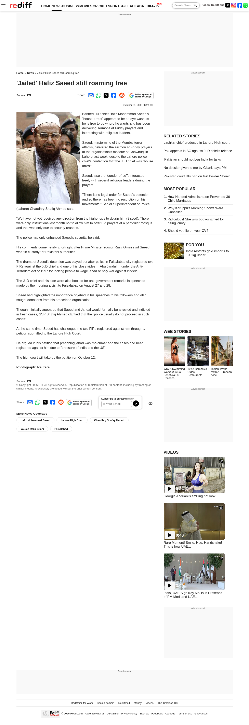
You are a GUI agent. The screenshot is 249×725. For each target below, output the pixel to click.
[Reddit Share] (121, 95)
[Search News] (194, 5)
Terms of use (184, 713)
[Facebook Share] (113, 95)
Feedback (157, 713)
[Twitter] (228, 5)
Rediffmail (124, 703)
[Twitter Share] (105, 95)
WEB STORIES (177, 331)
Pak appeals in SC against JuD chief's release (198, 151)
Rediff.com (76, 713)
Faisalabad (61, 428)
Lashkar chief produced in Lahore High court (197, 142)
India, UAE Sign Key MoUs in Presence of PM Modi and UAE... (193, 595)
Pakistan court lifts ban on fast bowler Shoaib (197, 176)
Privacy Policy (129, 713)
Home (20, 72)
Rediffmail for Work (82, 703)
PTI (29, 95)
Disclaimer (113, 713)
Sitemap (144, 713)
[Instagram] (234, 5)
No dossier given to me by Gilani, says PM (195, 167)
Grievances (201, 713)
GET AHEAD (132, 6)
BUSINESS (70, 6)
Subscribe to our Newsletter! (117, 398)
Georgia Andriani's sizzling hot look (189, 496)
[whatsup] (246, 5)
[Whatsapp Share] (98, 95)
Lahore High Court (72, 420)
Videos (150, 703)
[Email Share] (90, 95)
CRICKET (100, 6)
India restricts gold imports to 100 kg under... (207, 253)
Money (138, 703)
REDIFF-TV (150, 6)
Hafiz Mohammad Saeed (35, 420)
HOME (46, 6)
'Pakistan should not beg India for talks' (193, 159)
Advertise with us (94, 713)
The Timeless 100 (168, 703)
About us (170, 713)
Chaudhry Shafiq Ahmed (109, 420)
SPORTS (115, 6)
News (30, 72)
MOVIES (85, 6)
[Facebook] (240, 5)
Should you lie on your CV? (188, 230)
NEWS (57, 6)
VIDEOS (171, 452)
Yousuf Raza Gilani (32, 428)
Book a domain (105, 703)
